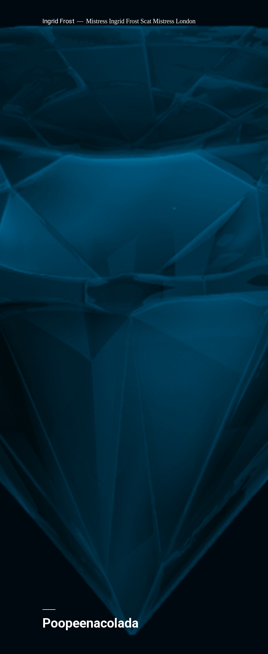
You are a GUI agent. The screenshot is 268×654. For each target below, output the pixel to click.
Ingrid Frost (58, 21)
